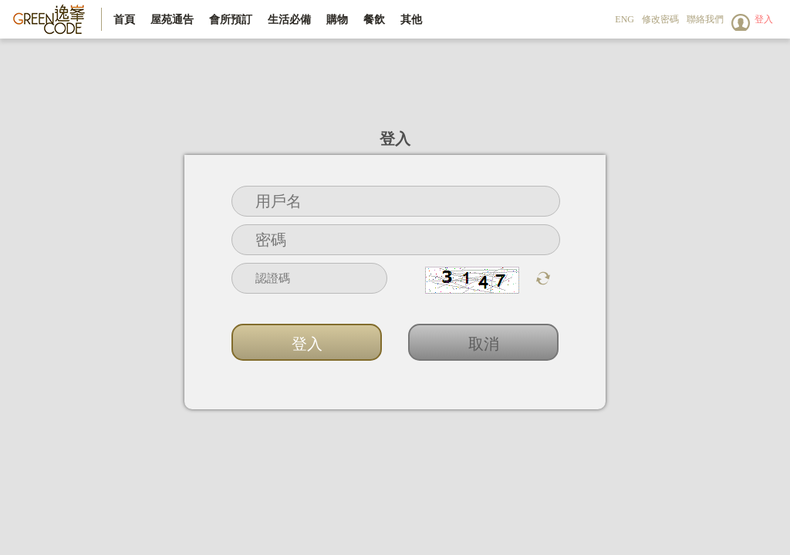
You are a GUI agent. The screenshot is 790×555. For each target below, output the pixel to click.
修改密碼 (660, 19)
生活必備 (289, 19)
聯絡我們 (705, 19)
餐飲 (374, 19)
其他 (411, 19)
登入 (764, 19)
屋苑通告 (172, 19)
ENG (624, 19)
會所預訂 (230, 19)
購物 (337, 19)
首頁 (124, 19)
